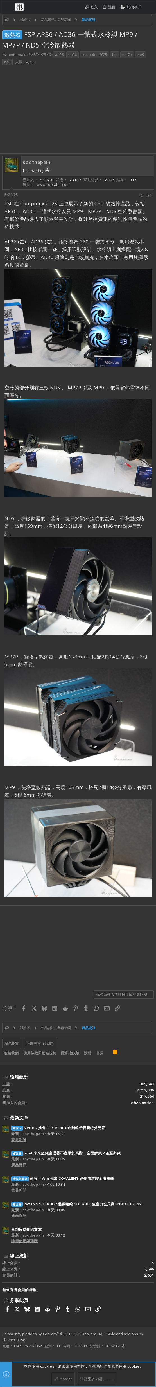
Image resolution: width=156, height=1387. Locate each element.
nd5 (7, 61)
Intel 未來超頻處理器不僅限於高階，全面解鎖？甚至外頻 (66, 1153)
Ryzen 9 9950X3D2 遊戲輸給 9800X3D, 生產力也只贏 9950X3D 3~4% (76, 1203)
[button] (8, 7)
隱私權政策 (70, 1053)
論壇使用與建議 (24, 1240)
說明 (87, 1053)
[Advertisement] (78, 111)
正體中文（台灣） (40, 1043)
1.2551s (80, 1345)
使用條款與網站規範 (39, 1053)
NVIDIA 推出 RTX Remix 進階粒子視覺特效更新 (58, 1127)
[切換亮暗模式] (131, 7)
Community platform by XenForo (52, 1333)
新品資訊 (18, 1164)
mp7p (127, 54)
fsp (114, 54)
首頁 (99, 1053)
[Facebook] (4, 1353)
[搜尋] (148, 7)
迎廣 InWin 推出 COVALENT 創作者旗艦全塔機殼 (62, 1178)
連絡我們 (11, 1053)
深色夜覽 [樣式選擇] (11, 1043)
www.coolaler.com (53, 184)
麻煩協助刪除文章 (26, 1229)
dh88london (142, 1102)
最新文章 (19, 1118)
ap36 (72, 54)
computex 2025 (94, 54)
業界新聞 (18, 1139)
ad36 (59, 54)
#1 (149, 195)
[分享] (141, 195)
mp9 (140, 54)
